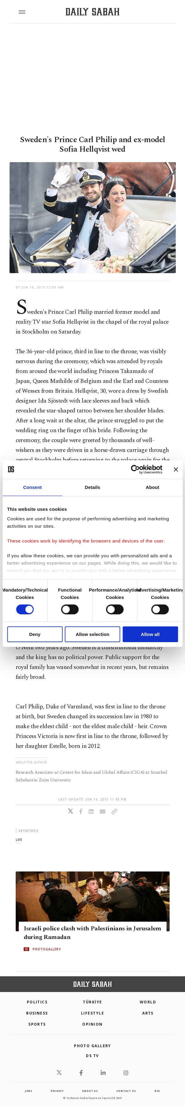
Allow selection (92, 634)
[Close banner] (176, 469)
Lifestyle (92, 1013)
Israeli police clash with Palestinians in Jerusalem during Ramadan (92, 933)
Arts (148, 1013)
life (19, 839)
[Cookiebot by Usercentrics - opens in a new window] (135, 469)
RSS (157, 1091)
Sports (37, 1024)
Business (37, 1013)
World (148, 1002)
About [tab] (152, 487)
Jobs (28, 1091)
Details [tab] (92, 487)
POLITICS (37, 1002)
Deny (35, 634)
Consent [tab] (32, 487)
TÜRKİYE (92, 1002)
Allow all (150, 634)
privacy (57, 1091)
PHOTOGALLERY (47, 949)
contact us (126, 1091)
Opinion (92, 1024)
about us (90, 1091)
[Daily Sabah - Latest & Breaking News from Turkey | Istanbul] (92, 12)
